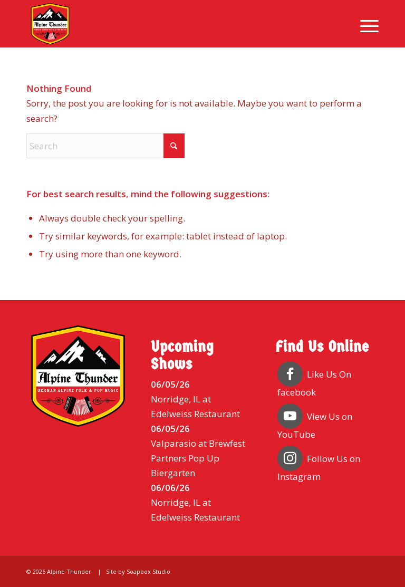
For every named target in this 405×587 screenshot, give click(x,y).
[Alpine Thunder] (50, 23)
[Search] (105, 145)
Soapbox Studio (148, 571)
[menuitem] (364, 23)
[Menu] (364, 23)
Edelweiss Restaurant (195, 414)
